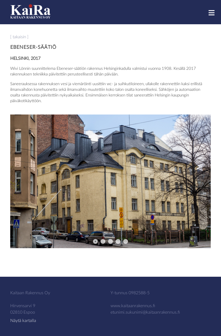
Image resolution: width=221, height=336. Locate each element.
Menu (214, 12)
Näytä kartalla (23, 320)
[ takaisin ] (19, 37)
